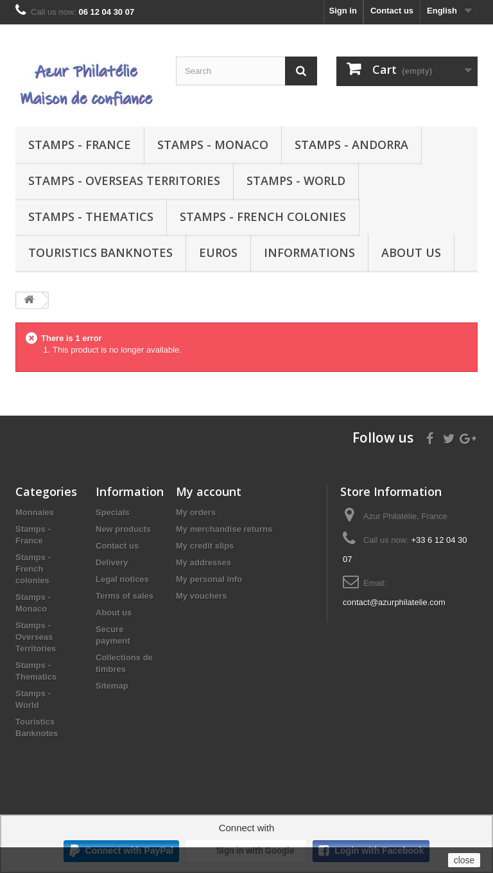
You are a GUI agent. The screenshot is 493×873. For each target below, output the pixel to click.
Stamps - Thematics (90, 216)
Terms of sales (124, 596)
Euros (218, 252)
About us (411, 252)
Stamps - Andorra (351, 144)
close (464, 860)
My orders (196, 512)
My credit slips (205, 546)
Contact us (391, 10)
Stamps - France (79, 144)
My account (208, 491)
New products (123, 529)
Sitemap (112, 686)
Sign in (343, 10)
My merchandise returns (224, 529)
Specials (113, 512)
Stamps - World (295, 180)
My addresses (203, 562)
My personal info (209, 579)
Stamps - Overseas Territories (124, 180)
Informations (309, 252)
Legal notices (122, 579)
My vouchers (201, 596)
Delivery (112, 562)
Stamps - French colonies (263, 216)
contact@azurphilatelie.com (394, 602)
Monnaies (34, 512)
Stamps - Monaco (212, 144)
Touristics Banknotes (100, 252)
